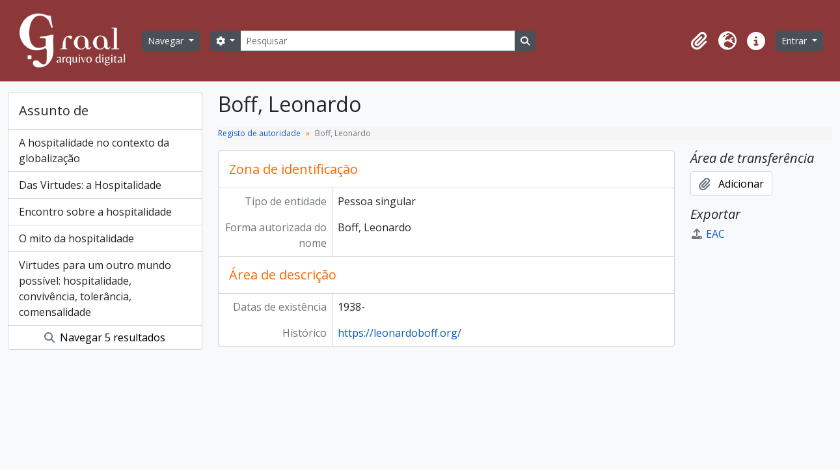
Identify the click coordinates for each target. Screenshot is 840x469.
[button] (698, 41)
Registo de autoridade (259, 133)
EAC (707, 234)
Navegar (167, 41)
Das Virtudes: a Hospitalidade (90, 185)
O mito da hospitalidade (76, 238)
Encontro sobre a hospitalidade (95, 212)
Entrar (795, 41)
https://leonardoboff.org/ (399, 333)
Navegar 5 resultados (104, 337)
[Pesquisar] (377, 41)
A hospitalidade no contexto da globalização (94, 150)
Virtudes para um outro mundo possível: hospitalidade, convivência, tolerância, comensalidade (95, 288)
